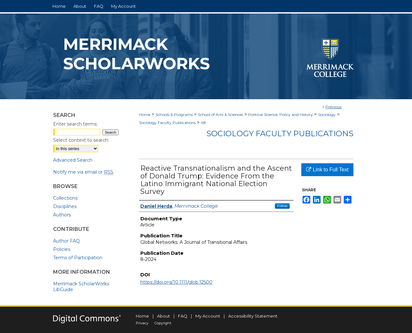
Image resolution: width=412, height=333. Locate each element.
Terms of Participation (77, 258)
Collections (65, 198)
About (163, 316)
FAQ (182, 316)
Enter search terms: (75, 124)
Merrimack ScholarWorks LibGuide (81, 286)
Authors (62, 215)
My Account (207, 316)
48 (203, 122)
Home (144, 114)
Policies (61, 249)
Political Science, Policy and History (280, 114)
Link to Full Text (327, 169)
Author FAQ (66, 241)
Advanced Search (72, 160)
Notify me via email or (83, 172)
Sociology (327, 114)
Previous (333, 106)
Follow (282, 206)
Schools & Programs (174, 114)
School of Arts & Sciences (220, 114)
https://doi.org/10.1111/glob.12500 (176, 282)
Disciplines (65, 206)
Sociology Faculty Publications (167, 122)
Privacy (142, 323)
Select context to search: (81, 140)
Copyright (162, 323)
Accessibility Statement (252, 316)
